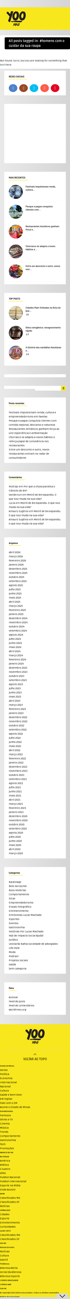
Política (4, 1074)
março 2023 (16, 704)
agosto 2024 (16, 634)
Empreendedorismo (21, 902)
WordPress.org (17, 1009)
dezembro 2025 (18, 568)
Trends (4, 1131)
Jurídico (13, 939)
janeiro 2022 (16, 762)
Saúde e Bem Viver (11, 1094)
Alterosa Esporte (10, 1276)
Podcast (13, 956)
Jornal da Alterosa (10, 1272)
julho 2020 (15, 836)
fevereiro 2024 (17, 659)
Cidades (5, 1214)
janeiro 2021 (16, 812)
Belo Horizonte (18, 886)
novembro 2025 (18, 573)
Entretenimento (19, 910)
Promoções (7, 1148)
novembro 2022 (18, 721)
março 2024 (16, 655)
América (5, 1160)
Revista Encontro (7, 1247)
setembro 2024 (18, 630)
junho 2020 (15, 841)
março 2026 (16, 556)
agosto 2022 (16, 733)
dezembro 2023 (18, 667)
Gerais (4, 1070)
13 (27, 354)
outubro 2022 (16, 725)
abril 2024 (15, 651)
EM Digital (6, 1098)
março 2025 (16, 606)
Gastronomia (17, 927)
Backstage (15, 882)
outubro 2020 (16, 824)
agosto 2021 (16, 783)
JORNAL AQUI (5, 1210)
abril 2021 (14, 799)
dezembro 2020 (18, 816)
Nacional (5, 1086)
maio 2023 (15, 696)
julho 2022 (15, 737)
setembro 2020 (18, 828)
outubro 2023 (16, 676)
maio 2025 (15, 597)
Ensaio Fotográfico (20, 906)
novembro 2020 (18, 820)
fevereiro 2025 (17, 610)
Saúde (12, 964)
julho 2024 (15, 639)
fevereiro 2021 (17, 808)
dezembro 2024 (18, 618)
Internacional (8, 1082)
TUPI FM (3, 1289)
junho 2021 (15, 791)
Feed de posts (17, 1001)
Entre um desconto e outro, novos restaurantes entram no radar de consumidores (29, 453)
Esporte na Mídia (10, 1185)
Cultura (4, 1090)
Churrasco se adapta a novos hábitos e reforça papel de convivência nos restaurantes (32, 441)
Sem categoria (17, 968)
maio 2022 (15, 746)
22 (27, 314)
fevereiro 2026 (17, 560)
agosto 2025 (16, 585)
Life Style (14, 948)
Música (4, 1127)
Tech (2, 1144)
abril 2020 (15, 849)
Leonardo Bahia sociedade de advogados (33, 943)
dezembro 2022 (18, 717)
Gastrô (4, 1259)
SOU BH (3, 1243)
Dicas (12, 898)
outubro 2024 (16, 626)
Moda (12, 952)
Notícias (5, 1206)
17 (27, 334)
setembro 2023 (18, 680)
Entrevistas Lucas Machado (25, 915)
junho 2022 (15, 742)
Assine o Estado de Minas (15, 1107)
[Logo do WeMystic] (35, 1037)
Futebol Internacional (13, 1181)
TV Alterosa (4, 1264)
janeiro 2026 (16, 564)
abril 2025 (14, 601)
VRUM (2, 1194)
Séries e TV (6, 1119)
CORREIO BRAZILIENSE (9, 1280)
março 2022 (16, 754)
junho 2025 (15, 593)
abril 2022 (14, 750)
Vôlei (3, 1173)
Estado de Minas (7, 1066)
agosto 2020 (16, 832)
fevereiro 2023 (17, 709)
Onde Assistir (8, 1189)
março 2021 (16, 803)
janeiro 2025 (16, 614)
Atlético (4, 1164)
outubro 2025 (16, 577)
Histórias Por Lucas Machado (26, 931)
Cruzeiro (5, 1169)
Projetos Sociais (18, 960)
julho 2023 (15, 688)
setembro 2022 (18, 729)
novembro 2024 (18, 622)
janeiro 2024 (16, 663)
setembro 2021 (18, 779)
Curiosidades (8, 1226)
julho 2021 (15, 787)
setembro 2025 (18, 581)
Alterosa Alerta (9, 1268)
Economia (6, 1078)
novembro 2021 (18, 770)
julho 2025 (15, 589)
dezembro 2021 (18, 766)
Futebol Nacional (10, 1177)
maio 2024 (15, 647)
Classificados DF (9, 1202)
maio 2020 (15, 845)
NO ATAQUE (4, 1157)
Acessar (13, 997)
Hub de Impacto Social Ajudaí (26, 935)
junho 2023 (15, 692)
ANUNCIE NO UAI (6, 1152)
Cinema (5, 1123)
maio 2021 (15, 795)
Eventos (13, 923)
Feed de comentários (21, 1005)
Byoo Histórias (17, 890)
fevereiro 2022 (17, 758)
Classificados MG (10, 1197)
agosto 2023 (16, 684)
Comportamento (19, 894)
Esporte (4, 1218)
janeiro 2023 (16, 713)
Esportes (14, 919)
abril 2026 (15, 552)
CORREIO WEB (5, 1284)
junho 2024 (15, 643)
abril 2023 (14, 700)
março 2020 (16, 853)
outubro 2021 (16, 775)
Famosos (5, 1115)
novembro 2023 (18, 671)
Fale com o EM (8, 1103)
